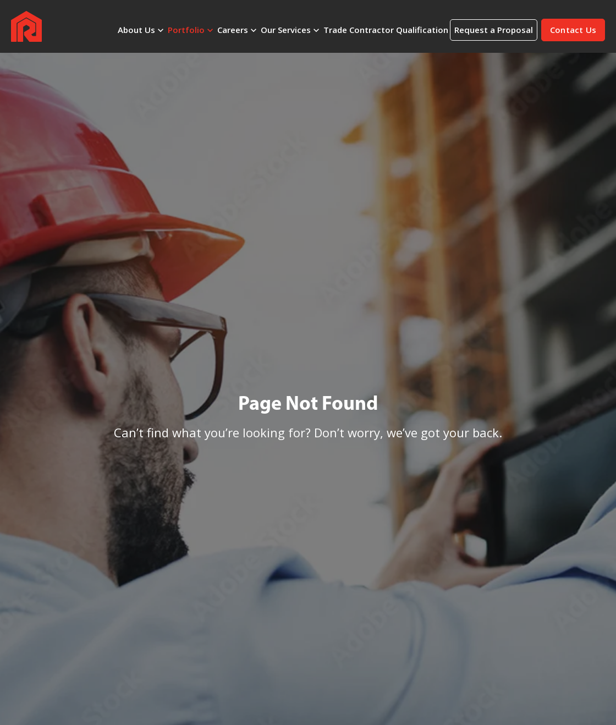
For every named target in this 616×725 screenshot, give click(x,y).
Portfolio (186, 29)
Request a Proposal (493, 29)
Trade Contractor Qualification (385, 29)
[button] (573, 30)
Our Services (286, 29)
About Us (136, 29)
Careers (232, 29)
